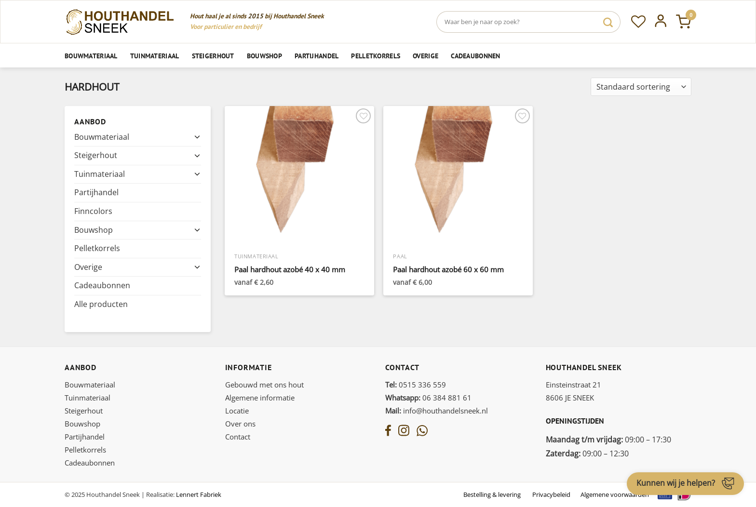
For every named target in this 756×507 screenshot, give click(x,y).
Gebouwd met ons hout (264, 384)
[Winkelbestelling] (641, 87)
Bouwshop (264, 55)
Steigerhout (213, 55)
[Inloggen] (660, 22)
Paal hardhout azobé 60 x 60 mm (448, 269)
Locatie (237, 410)
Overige (425, 55)
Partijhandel (316, 55)
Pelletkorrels (375, 55)
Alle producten (101, 304)
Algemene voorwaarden (614, 494)
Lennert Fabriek (198, 494)
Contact (237, 436)
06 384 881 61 (428, 397)
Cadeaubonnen (475, 55)
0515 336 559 (415, 384)
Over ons (240, 423)
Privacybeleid (551, 494)
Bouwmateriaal (91, 55)
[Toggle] (197, 137)
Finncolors (93, 211)
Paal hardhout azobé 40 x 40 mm (289, 269)
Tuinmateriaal (154, 55)
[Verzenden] (608, 22)
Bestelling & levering (492, 494)
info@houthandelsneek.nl (436, 410)
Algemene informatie (260, 397)
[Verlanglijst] (638, 21)
